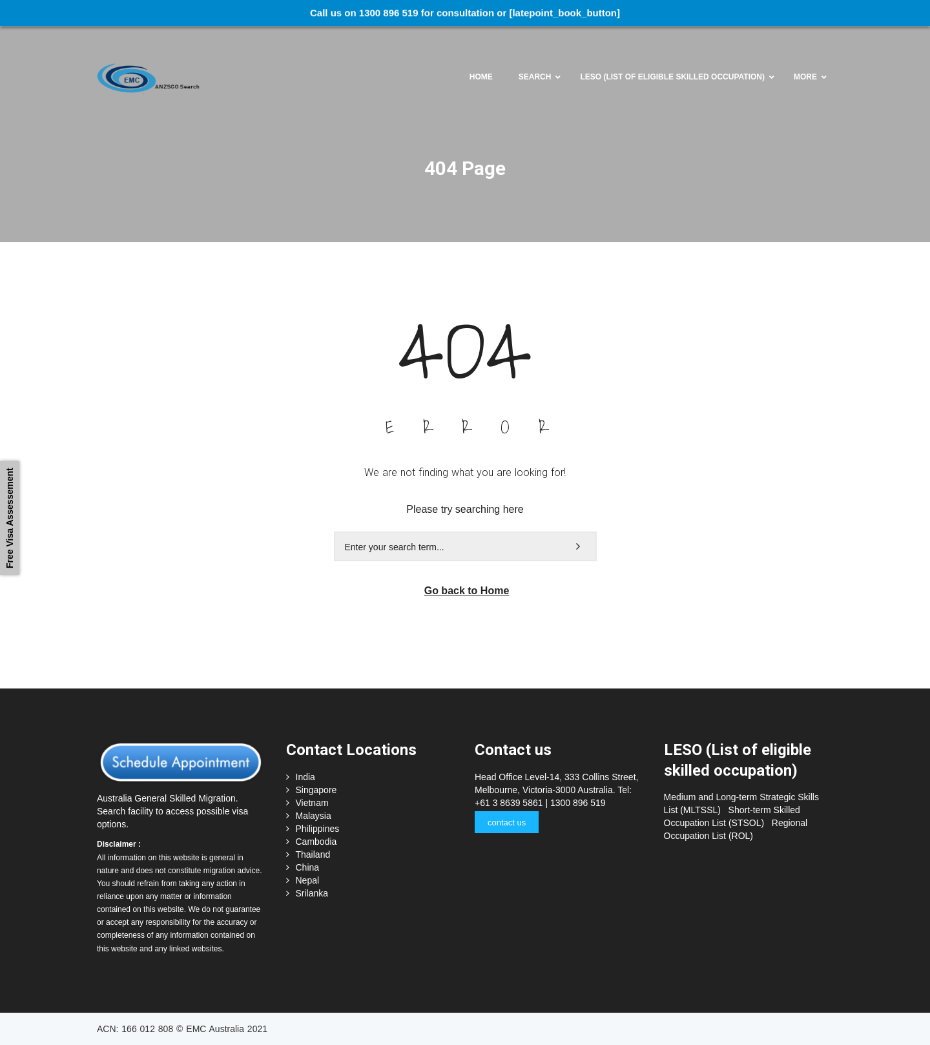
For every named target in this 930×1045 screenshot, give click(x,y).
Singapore (316, 790)
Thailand (313, 854)
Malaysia (313, 816)
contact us (507, 822)
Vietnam (312, 803)
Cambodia (316, 841)
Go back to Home (467, 590)
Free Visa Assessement (10, 518)
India (305, 777)
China (308, 867)
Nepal (308, 880)
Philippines (318, 828)
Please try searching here (464, 509)
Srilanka (312, 893)
